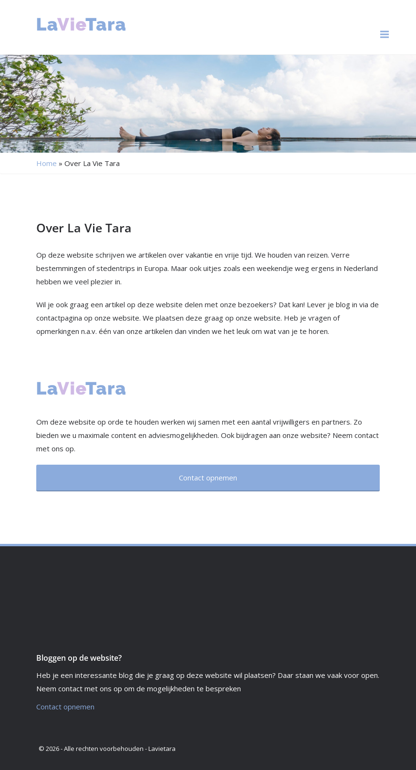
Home (46, 163)
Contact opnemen (65, 706)
